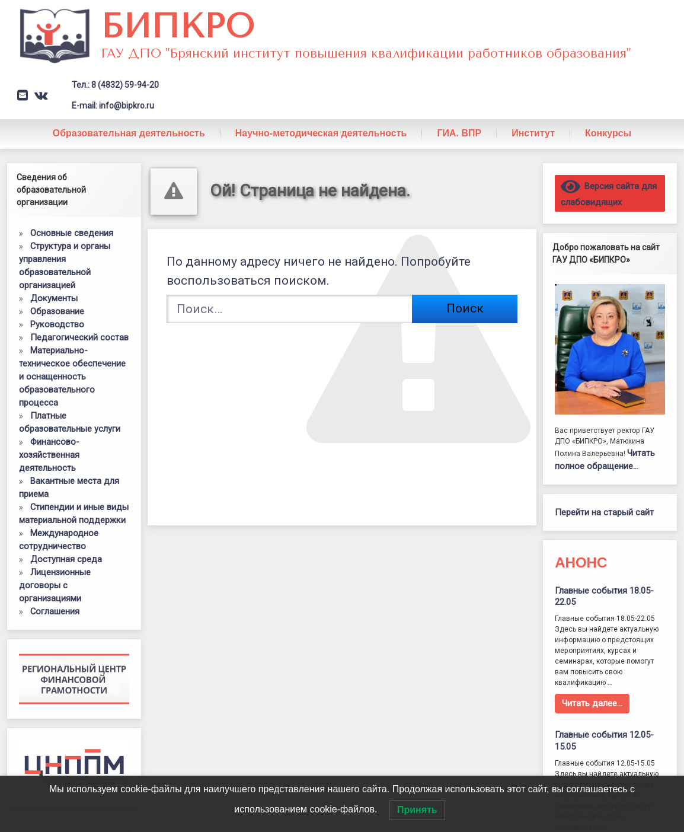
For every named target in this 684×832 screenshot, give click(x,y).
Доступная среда (66, 559)
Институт (533, 133)
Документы (54, 298)
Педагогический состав (79, 337)
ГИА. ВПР (459, 133)
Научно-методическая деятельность (321, 133)
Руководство (57, 324)
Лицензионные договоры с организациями (55, 585)
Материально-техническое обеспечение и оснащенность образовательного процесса (72, 376)
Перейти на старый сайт (604, 512)
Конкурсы (608, 133)
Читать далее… (592, 703)
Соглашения (54, 611)
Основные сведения (71, 233)
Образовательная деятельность (129, 133)
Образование (57, 311)
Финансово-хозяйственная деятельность (49, 454)
